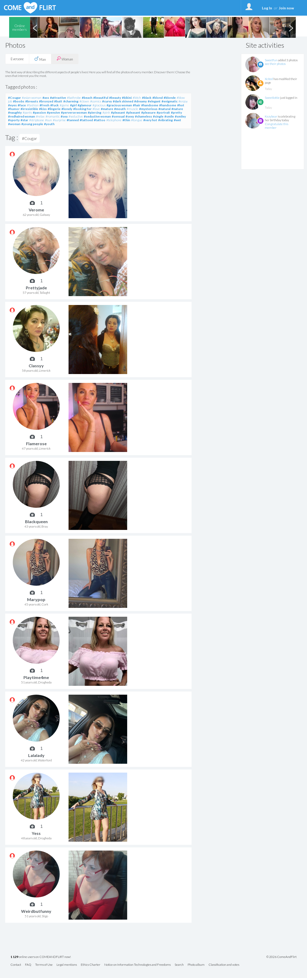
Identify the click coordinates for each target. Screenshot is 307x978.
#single (158, 116)
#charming (70, 101)
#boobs (18, 101)
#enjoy (183, 101)
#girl (73, 105)
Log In (267, 8)
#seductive (76, 116)
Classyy (36, 365)
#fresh (44, 105)
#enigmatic (169, 101)
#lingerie (54, 109)
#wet (177, 120)
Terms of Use (44, 965)
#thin (126, 120)
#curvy (107, 101)
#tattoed (86, 120)
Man (40, 59)
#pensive (53, 112)
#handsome (149, 105)
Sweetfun (271, 60)
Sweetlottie (272, 98)
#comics (95, 101)
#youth (49, 124)
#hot (180, 105)
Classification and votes (223, 965)
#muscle (132, 109)
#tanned (73, 120)
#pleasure (148, 112)
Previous (35, 27)
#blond (157, 98)
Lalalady (36, 755)
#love (96, 109)
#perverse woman (74, 112)
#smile (169, 116)
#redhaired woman (21, 116)
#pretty (176, 112)
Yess (36, 833)
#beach (87, 98)
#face (22, 105)
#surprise (59, 120)
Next (291, 27)
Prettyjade (36, 287)
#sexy (130, 116)
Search (179, 965)
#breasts (31, 101)
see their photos (275, 64)
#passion (39, 112)
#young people (32, 124)
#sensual (118, 116)
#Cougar (14, 98)
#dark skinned (123, 101)
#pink (106, 112)
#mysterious (148, 109)
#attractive (58, 98)
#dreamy (140, 101)
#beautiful (100, 98)
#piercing (94, 112)
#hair (136, 105)
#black (146, 98)
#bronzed (46, 101)
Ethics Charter (90, 965)
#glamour (84, 105)
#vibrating (165, 120)
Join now (286, 8)
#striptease (36, 120)
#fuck (54, 105)
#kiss (43, 109)
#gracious (99, 105)
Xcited (269, 79)
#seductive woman (97, 116)
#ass (45, 98)
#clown (84, 101)
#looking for (82, 109)
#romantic (53, 116)
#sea (64, 116)
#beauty (115, 98)
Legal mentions (67, 965)
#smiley (180, 116)
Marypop (36, 599)
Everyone (17, 59)
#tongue (136, 120)
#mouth (120, 109)
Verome (36, 209)
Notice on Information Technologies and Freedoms (137, 965)
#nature (177, 109)
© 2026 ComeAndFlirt (281, 956)
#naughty (15, 112)
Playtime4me (36, 677)
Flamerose (36, 443)
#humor (14, 109)
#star (24, 120)
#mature (107, 109)
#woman (14, 124)
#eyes (12, 105)
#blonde (170, 98)
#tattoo (99, 120)
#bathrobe (74, 98)
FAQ (28, 965)
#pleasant (118, 112)
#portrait (163, 112)
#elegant (154, 101)
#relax (40, 116)
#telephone (113, 120)
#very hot (150, 120)
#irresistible (29, 109)
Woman (65, 58)
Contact (15, 965)
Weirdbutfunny (36, 911)
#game (64, 105)
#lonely (67, 109)
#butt (58, 101)
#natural (164, 109)
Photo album (196, 965)
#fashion (33, 105)
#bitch (137, 98)
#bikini (127, 98)
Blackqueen (36, 521)
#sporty (14, 120)
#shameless (143, 116)
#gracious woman (119, 105)
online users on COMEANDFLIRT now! (40, 957)
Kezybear (271, 116)
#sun (48, 120)
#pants (27, 112)
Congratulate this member (276, 126)
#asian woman (31, 98)
